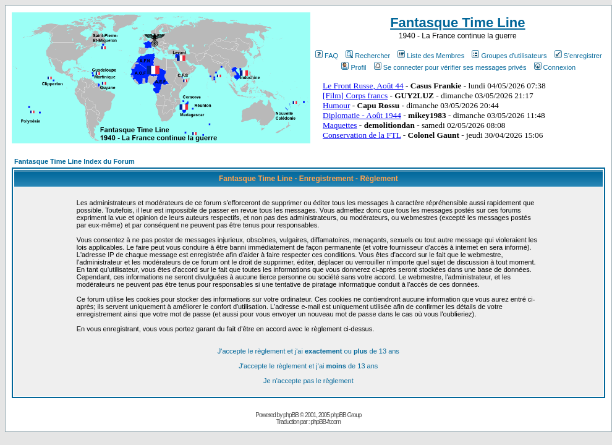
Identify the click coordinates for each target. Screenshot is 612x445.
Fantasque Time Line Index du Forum (74, 161)
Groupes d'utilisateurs (509, 55)
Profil (353, 67)
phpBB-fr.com (325, 421)
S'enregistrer (578, 55)
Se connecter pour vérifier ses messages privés (450, 67)
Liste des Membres (430, 55)
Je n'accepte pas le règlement (308, 380)
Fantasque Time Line (457, 22)
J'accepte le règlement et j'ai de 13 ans (308, 366)
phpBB (291, 415)
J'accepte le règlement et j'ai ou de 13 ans (308, 351)
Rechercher (368, 55)
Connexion (555, 67)
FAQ (326, 55)
